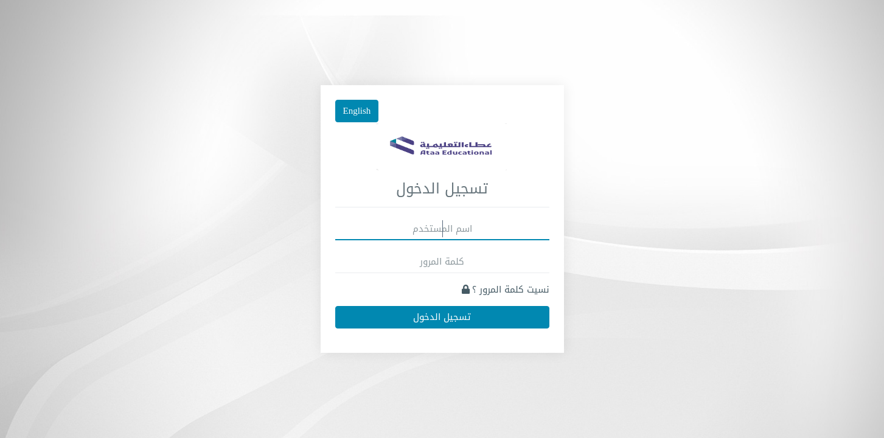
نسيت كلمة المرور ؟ (505, 289)
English (357, 110)
